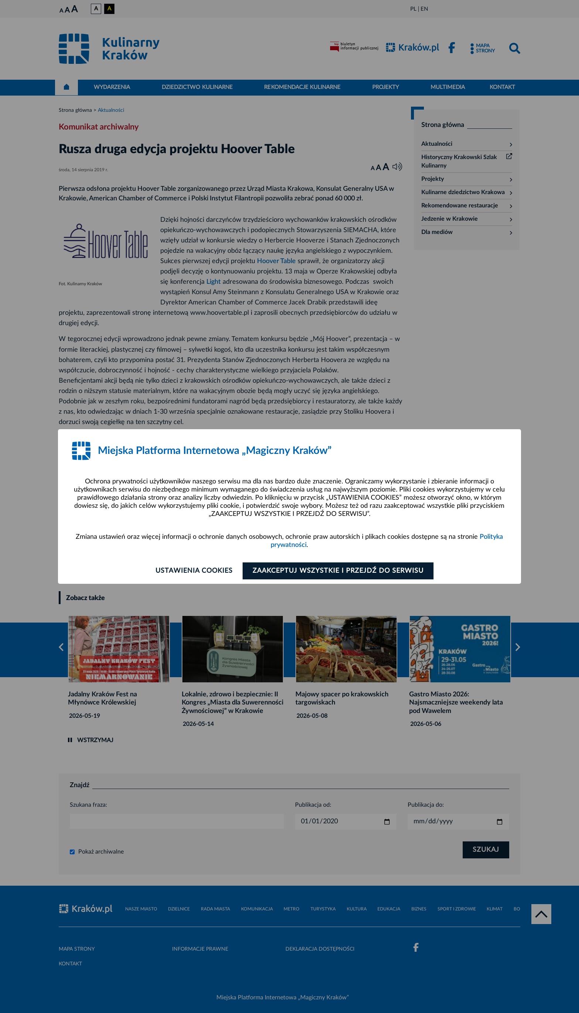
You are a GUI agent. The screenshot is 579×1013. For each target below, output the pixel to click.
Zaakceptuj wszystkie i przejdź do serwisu (338, 571)
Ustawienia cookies (194, 571)
